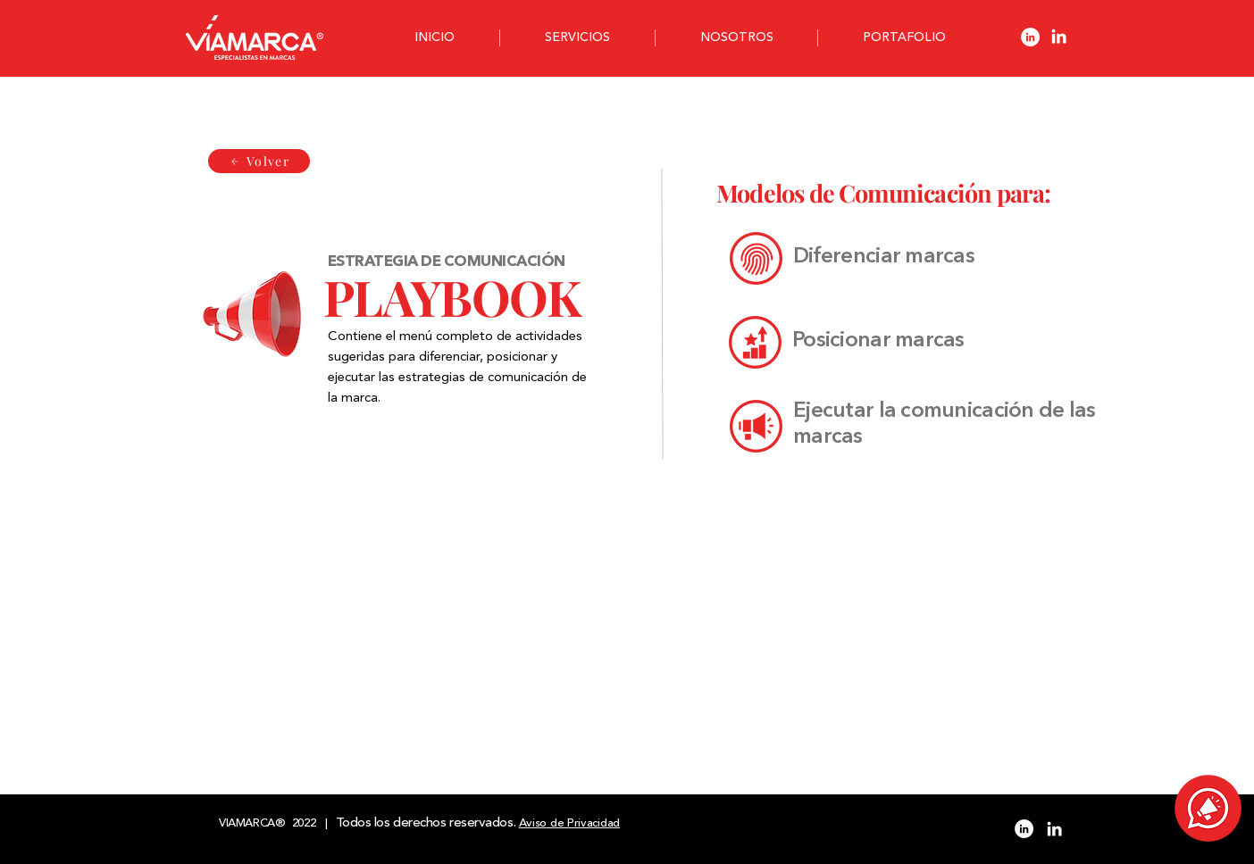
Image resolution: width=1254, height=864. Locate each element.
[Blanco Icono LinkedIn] (1059, 36)
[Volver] (259, 161)
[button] (1208, 808)
